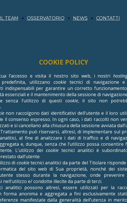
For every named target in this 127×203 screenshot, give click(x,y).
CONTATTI (108, 18)
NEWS (80, 18)
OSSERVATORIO (45, 18)
